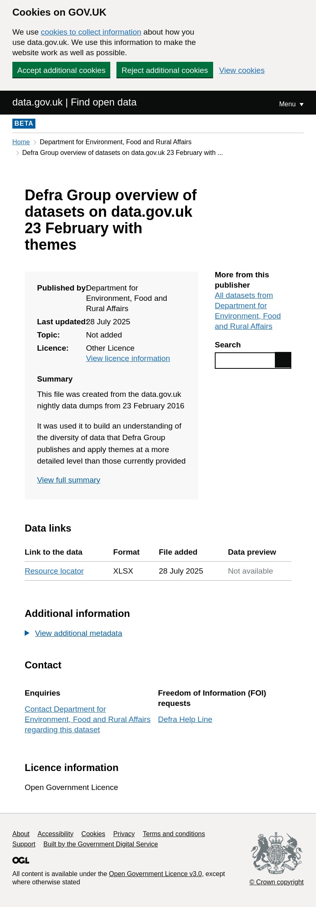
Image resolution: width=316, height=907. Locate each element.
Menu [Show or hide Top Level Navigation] (288, 104)
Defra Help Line (185, 719)
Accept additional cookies (61, 70)
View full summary (68, 480)
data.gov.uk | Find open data (74, 102)
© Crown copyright (276, 882)
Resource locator (54, 571)
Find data (283, 360)
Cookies (93, 833)
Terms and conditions (174, 833)
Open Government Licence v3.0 (155, 873)
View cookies (242, 70)
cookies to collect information (91, 32)
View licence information (128, 358)
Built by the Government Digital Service (101, 844)
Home (21, 141)
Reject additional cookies (164, 70)
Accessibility (55, 833)
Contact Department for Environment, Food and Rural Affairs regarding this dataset (88, 719)
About (21, 833)
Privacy (124, 833)
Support (23, 844)
